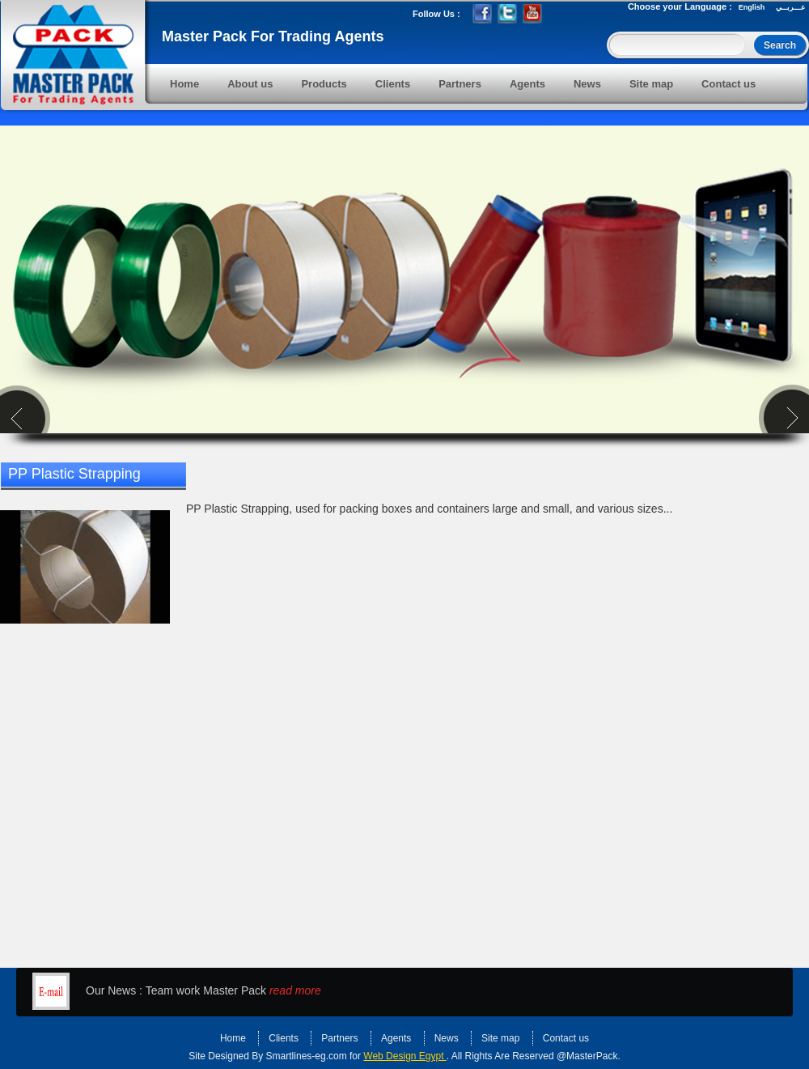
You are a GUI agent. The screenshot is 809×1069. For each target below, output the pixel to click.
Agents (527, 84)
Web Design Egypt (405, 1056)
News (587, 84)
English (752, 7)
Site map (651, 84)
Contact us (728, 84)
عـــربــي (790, 7)
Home (184, 84)
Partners (459, 84)
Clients (392, 84)
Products (323, 84)
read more (295, 990)
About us (250, 84)
